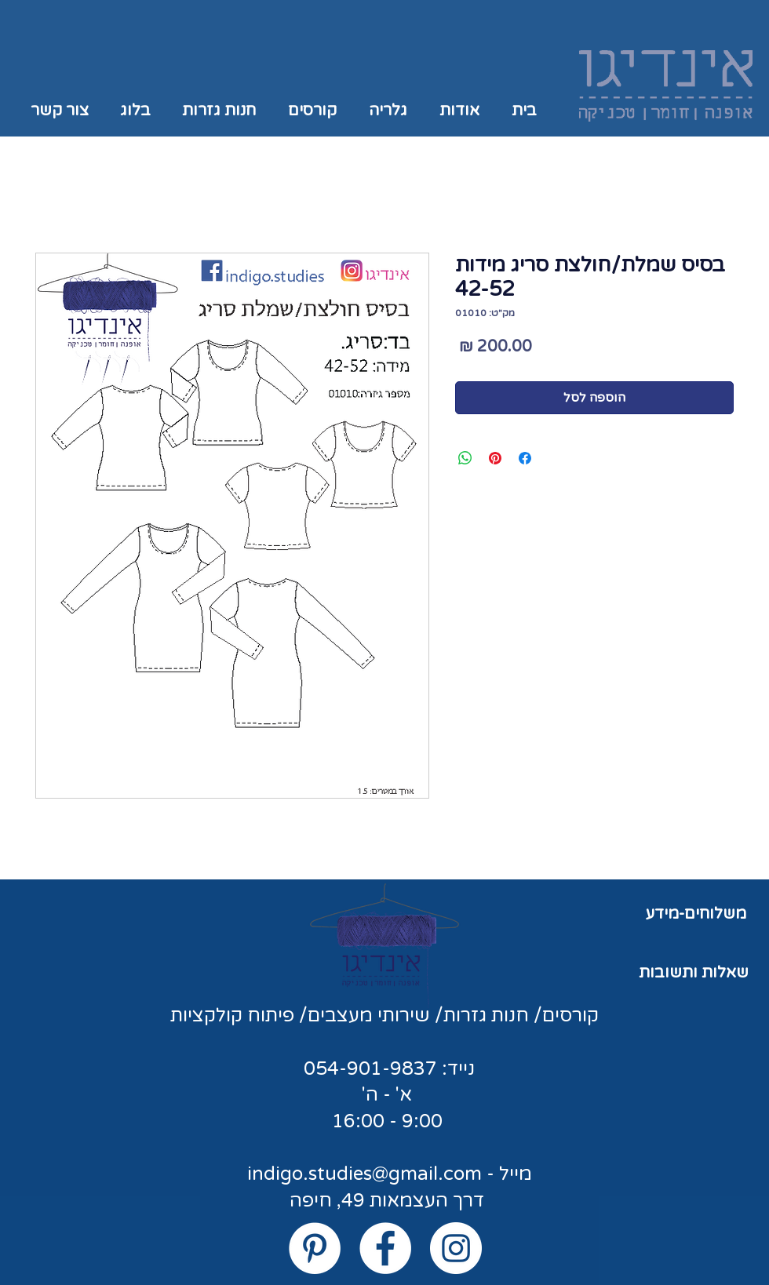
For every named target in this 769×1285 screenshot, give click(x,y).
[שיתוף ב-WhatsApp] (465, 458)
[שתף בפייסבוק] (525, 458)
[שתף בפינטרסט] (495, 458)
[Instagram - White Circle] (456, 1248)
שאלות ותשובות (694, 972)
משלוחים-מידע (696, 914)
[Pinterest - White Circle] (315, 1248)
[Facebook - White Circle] (385, 1248)
